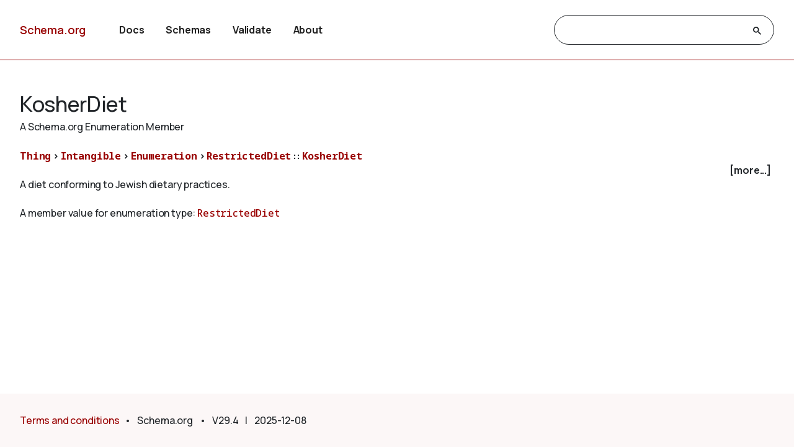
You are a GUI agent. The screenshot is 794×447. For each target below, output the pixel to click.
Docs (131, 30)
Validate (252, 30)
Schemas (188, 30)
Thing (35, 156)
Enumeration (164, 156)
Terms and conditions (70, 420)
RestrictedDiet (249, 156)
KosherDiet (332, 156)
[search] (653, 30)
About (308, 30)
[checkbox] (397, 170)
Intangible (91, 156)
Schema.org (53, 29)
